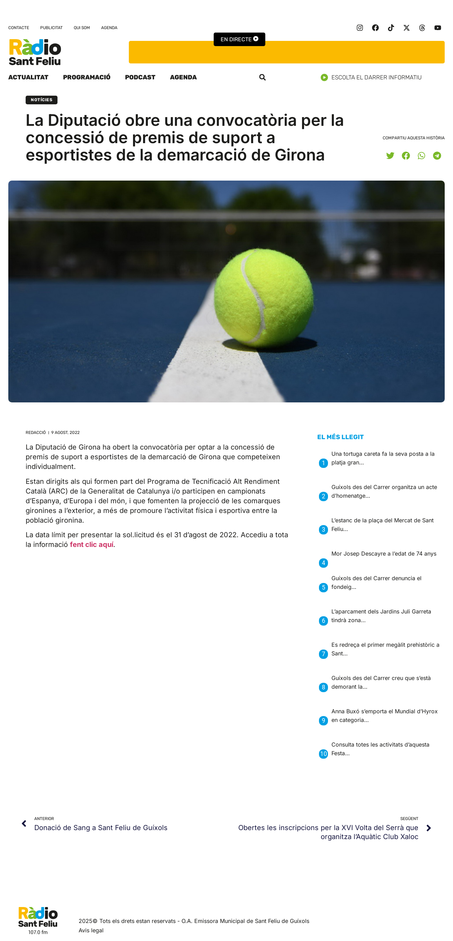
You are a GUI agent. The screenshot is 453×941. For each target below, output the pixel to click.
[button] (262, 77)
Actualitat (28, 77)
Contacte (18, 27)
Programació (86, 77)
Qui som (82, 27)
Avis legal (91, 930)
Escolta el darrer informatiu (374, 77)
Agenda (109, 27)
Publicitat (51, 27)
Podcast (140, 77)
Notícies (41, 99)
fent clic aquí (91, 544)
